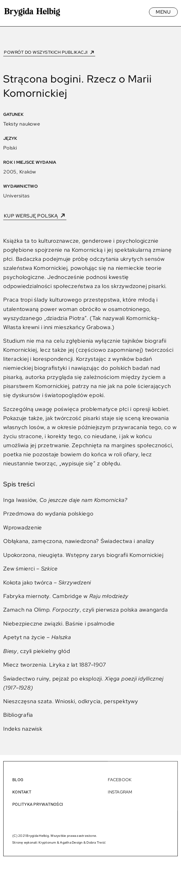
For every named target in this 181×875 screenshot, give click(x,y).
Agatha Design (71, 842)
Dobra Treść (96, 842)
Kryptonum (47, 842)
